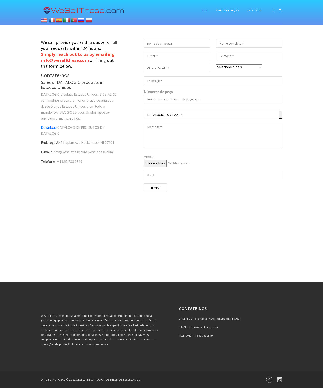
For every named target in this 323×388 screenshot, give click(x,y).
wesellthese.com (100, 152)
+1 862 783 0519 (69, 161)
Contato (254, 10)
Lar (204, 10)
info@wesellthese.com (70, 152)
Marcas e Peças (227, 10)
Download (49, 127)
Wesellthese (85, 379)
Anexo (149, 156)
